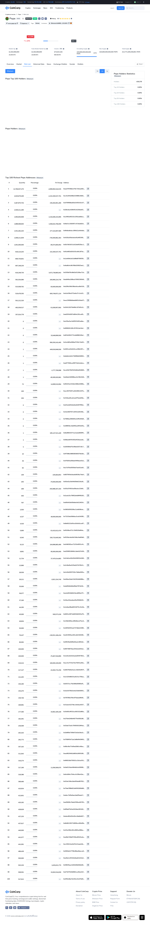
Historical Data (38, 64)
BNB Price (95, 902)
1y (107, 71)
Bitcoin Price (96, 895)
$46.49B (50, 2)
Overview (10, 64)
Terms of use (80, 899)
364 (24, 2)
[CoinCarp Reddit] (14, 907)
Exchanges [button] (37, 8)
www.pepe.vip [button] (12, 23)
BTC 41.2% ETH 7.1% (68, 2)
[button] (128, 2)
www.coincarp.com (17, 916)
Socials (72, 64)
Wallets (80, 64)
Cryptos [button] (28, 8)
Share (139, 64)
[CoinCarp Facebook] (10, 907)
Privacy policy (80, 902)
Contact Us (114, 902)
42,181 (13, 2)
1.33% (30, 36)
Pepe (19, 14)
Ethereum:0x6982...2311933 (59, 23)
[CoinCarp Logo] (13, 8)
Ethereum (10, 71)
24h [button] (74, 41)
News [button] (45, 8)
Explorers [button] (24, 23)
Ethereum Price (97, 899)
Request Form (115, 899)
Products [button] (69, 8)
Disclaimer (79, 906)
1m (102, 71)
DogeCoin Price (97, 906)
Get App (119, 2)
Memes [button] (37, 23)
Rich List (27, 64)
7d (97, 71)
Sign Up (120, 8)
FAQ (111, 906)
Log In (112, 8)
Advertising (114, 895)
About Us (79, 895)
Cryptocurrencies (10, 14)
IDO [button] (51, 8)
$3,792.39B (38, 2)
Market (19, 64)
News (49, 64)
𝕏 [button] (39, 19)
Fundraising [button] (60, 8)
